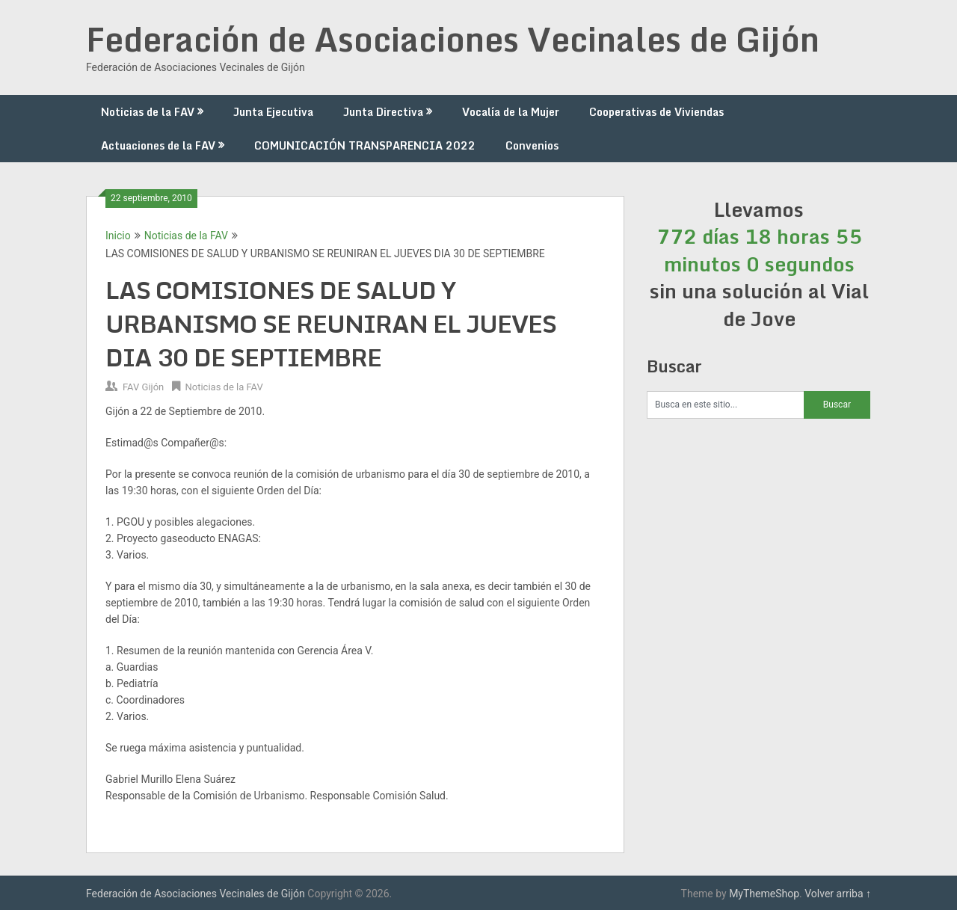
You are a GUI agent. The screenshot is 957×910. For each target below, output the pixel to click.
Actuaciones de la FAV (158, 145)
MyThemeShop (764, 894)
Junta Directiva (383, 111)
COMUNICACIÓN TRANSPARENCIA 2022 (365, 145)
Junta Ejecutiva (273, 111)
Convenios (531, 145)
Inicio (118, 236)
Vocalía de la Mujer (510, 111)
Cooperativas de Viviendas (656, 111)
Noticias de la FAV (147, 111)
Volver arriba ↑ (837, 894)
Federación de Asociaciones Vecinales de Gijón (452, 39)
